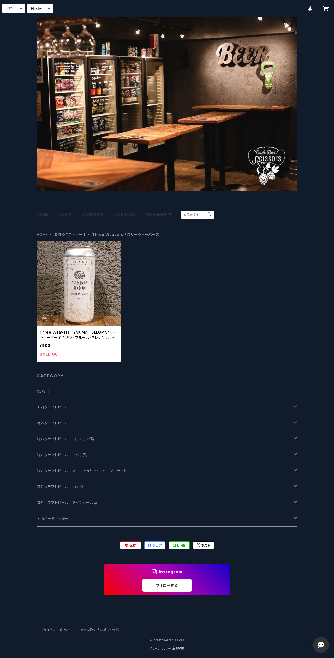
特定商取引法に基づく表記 (99, 630)
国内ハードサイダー (53, 518)
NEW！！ (43, 391)
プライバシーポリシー (56, 630)
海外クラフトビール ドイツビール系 (67, 502)
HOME (43, 214)
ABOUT (65, 214)
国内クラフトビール (53, 407)
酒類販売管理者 (158, 214)
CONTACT (125, 214)
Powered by (167, 648)
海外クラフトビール (70, 234)
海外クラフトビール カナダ (60, 486)
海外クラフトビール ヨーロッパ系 (65, 439)
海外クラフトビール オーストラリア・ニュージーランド (82, 471)
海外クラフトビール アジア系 (62, 455)
